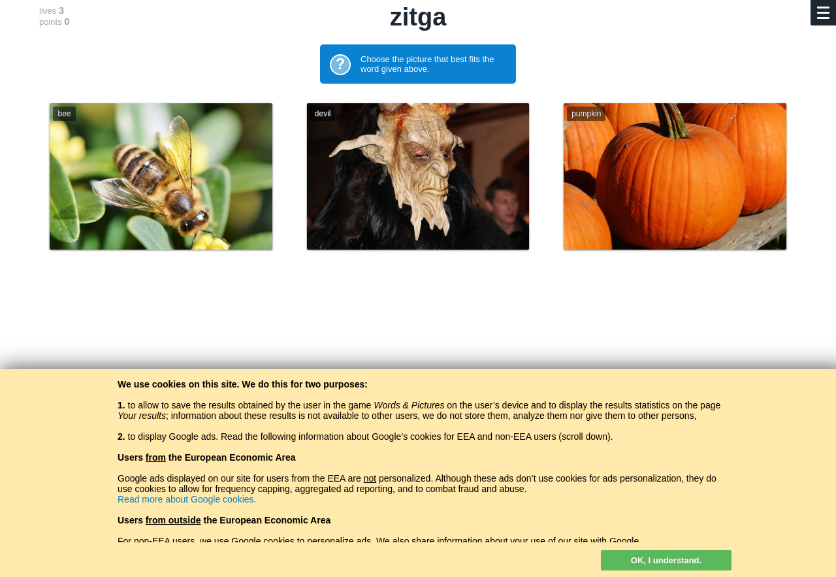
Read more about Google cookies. (187, 499)
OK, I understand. (666, 560)
